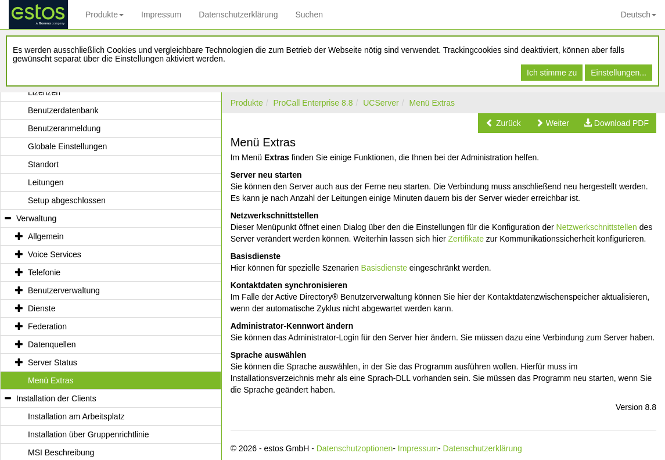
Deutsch (638, 14)
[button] (503, 123)
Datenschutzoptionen (355, 448)
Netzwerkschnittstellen (596, 227)
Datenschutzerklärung (238, 14)
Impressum (161, 14)
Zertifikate (465, 238)
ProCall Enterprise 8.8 (313, 102)
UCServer (380, 102)
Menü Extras (432, 102)
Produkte (104, 14)
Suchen (308, 14)
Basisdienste (384, 267)
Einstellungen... (618, 72)
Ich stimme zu (552, 72)
